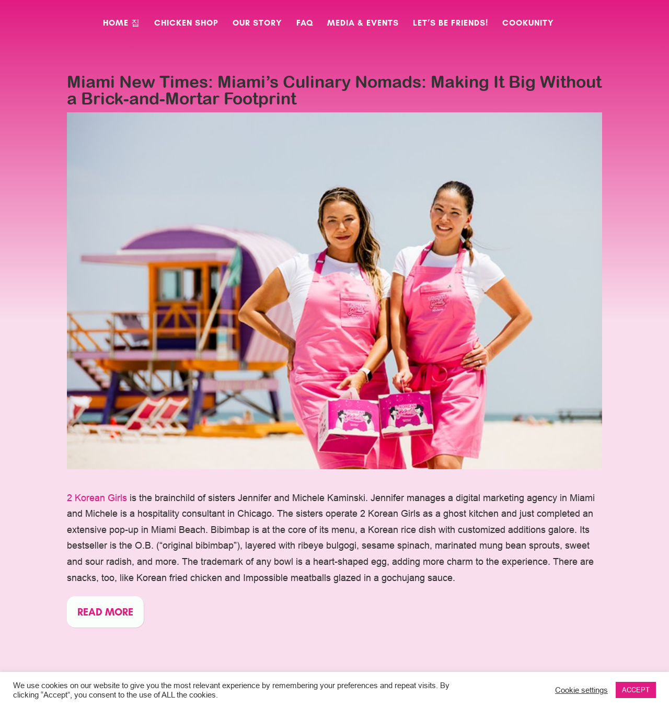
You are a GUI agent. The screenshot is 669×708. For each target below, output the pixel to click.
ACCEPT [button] (636, 690)
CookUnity (528, 23)
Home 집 (121, 23)
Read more (105, 612)
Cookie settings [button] (581, 690)
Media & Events (363, 23)
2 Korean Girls (97, 497)
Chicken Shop (186, 23)
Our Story (257, 23)
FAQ (304, 23)
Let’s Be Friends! (450, 23)
